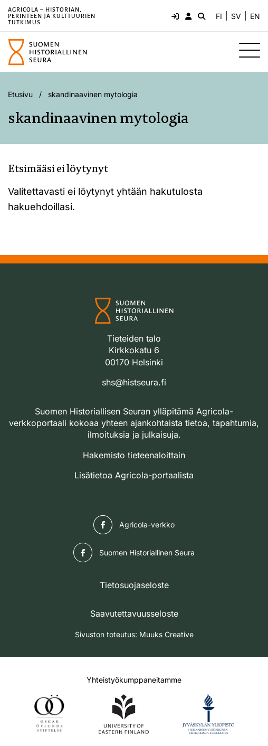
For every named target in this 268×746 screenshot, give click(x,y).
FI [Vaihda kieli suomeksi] (219, 16)
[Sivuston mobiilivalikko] (249, 50)
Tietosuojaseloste (134, 585)
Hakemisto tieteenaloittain (134, 455)
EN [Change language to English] (255, 16)
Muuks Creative (166, 634)
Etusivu (20, 94)
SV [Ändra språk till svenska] (236, 16)
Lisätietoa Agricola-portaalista (134, 475)
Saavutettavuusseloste (134, 613)
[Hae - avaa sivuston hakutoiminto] (200, 16)
